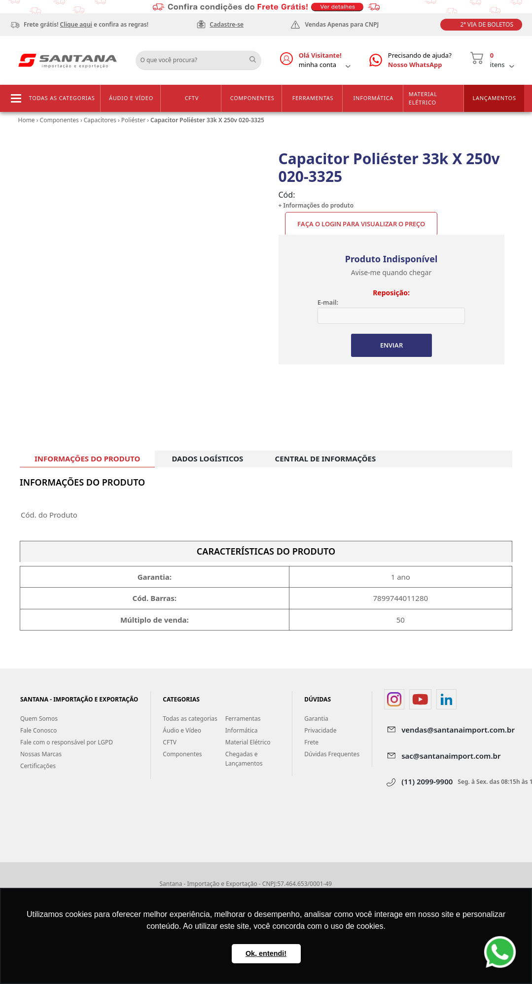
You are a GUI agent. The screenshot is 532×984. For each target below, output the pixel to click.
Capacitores (100, 120)
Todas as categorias (62, 98)
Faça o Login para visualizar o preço (361, 223)
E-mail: (328, 302)
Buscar (256, 57)
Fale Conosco (38, 730)
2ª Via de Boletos (487, 24)
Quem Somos (39, 718)
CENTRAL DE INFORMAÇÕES (325, 458)
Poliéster (133, 120)
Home (26, 120)
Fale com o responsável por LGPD (66, 742)
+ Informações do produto (316, 205)
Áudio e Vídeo (131, 98)
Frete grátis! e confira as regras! (86, 24)
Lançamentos (494, 98)
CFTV (192, 98)
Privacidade (320, 730)
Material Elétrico (423, 98)
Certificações (38, 766)
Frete (311, 742)
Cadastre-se (227, 24)
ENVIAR (391, 345)
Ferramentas (313, 98)
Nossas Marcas (41, 754)
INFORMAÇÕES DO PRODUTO (87, 458)
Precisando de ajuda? (420, 60)
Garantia (316, 718)
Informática (374, 98)
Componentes (252, 98)
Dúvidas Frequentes (331, 754)
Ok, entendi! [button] (266, 953)
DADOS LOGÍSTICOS (207, 458)
